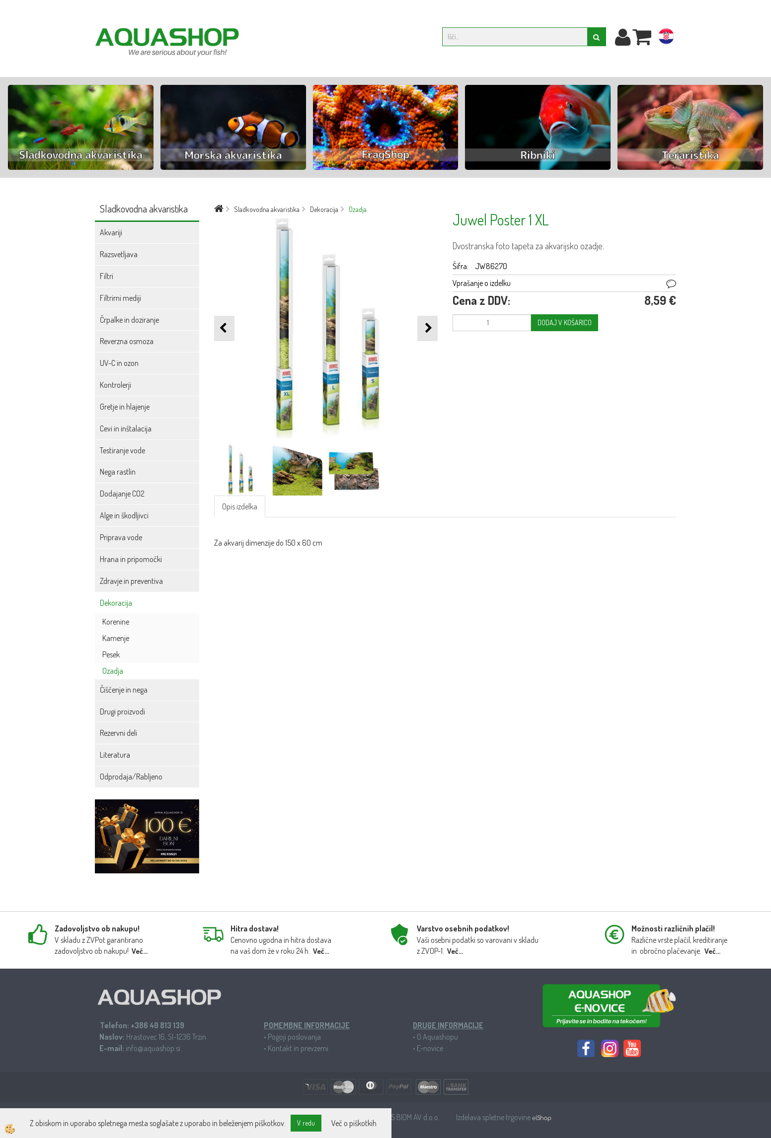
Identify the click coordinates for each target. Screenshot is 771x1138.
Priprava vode (121, 537)
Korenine (115, 622)
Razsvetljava (119, 254)
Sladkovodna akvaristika (267, 209)
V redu (306, 1123)
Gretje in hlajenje (125, 407)
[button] (427, 328)
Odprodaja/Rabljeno (131, 777)
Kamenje (115, 638)
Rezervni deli (118, 733)
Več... (140, 951)
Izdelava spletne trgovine (494, 1117)
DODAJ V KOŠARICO (565, 322)
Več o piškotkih (354, 1123)
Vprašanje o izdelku (482, 283)
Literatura (115, 755)
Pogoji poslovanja (294, 1037)
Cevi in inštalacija (126, 428)
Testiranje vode (122, 450)
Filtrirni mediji (120, 298)
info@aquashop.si (153, 1048)
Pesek (111, 654)
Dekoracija (116, 603)
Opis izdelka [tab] (239, 506)
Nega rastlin (118, 472)
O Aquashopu (437, 1037)
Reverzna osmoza (127, 341)
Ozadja (112, 671)
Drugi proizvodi (122, 711)
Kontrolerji (115, 385)
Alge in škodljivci (124, 515)
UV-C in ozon (119, 363)
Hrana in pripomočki (131, 559)
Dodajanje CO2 (122, 493)
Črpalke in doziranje (129, 320)
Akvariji (111, 232)
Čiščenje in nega (124, 690)
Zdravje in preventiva (131, 581)
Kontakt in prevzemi (298, 1048)
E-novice (430, 1048)
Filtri (106, 276)
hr (666, 38)
